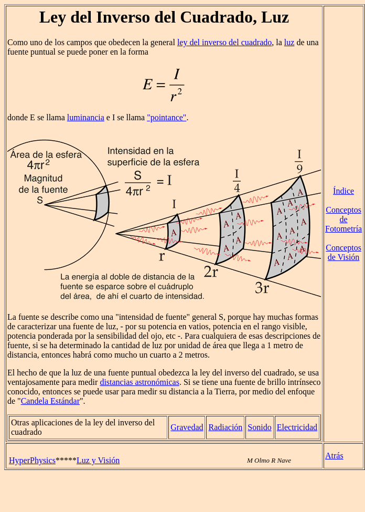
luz (289, 42)
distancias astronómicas (139, 382)
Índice (343, 190)
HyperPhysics (32, 460)
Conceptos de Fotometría (343, 219)
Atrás (334, 455)
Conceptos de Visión (343, 252)
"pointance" (166, 117)
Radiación (225, 427)
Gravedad (186, 427)
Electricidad (297, 427)
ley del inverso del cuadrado (224, 42)
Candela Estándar (50, 400)
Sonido (259, 427)
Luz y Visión (98, 460)
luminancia (85, 117)
